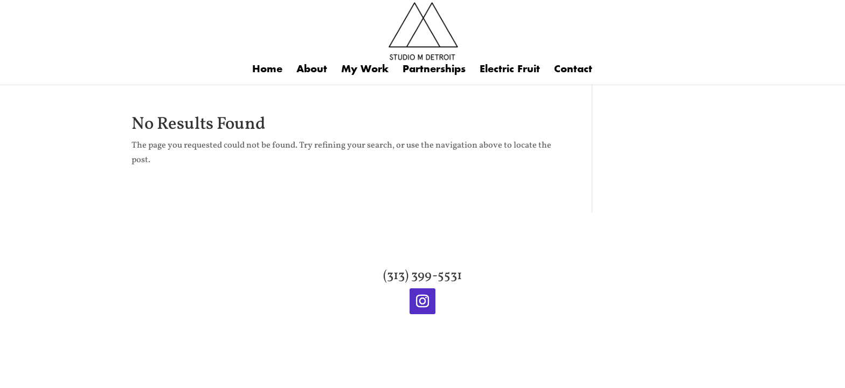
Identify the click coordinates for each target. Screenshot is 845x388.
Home (267, 70)
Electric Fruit (510, 70)
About (311, 70)
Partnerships (434, 70)
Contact (573, 70)
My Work (365, 70)
